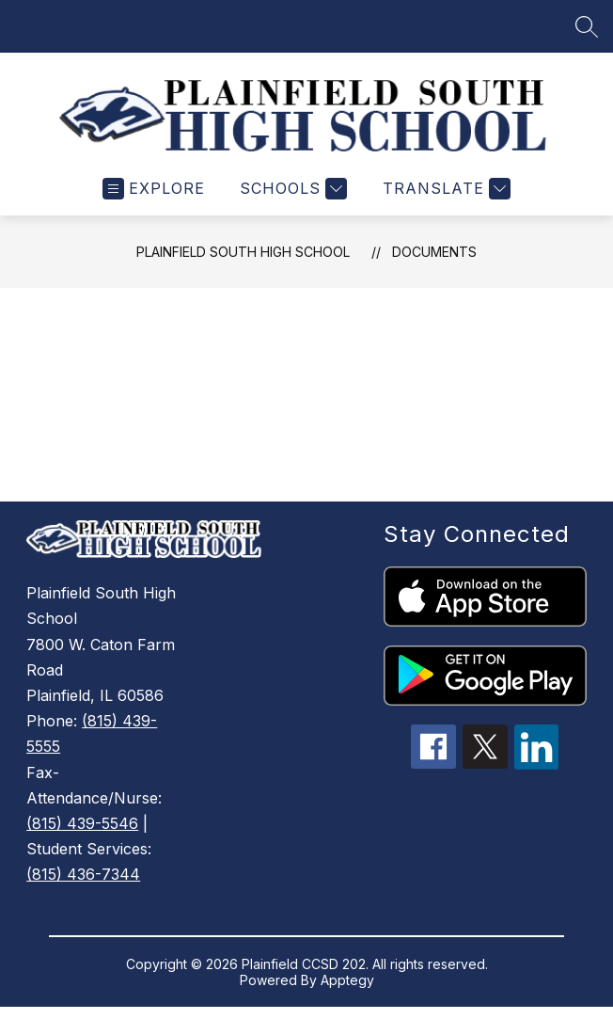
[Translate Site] (444, 203)
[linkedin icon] (536, 778)
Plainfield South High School (243, 266)
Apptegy (347, 994)
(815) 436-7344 (83, 888)
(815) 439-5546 (82, 837)
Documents (434, 266)
